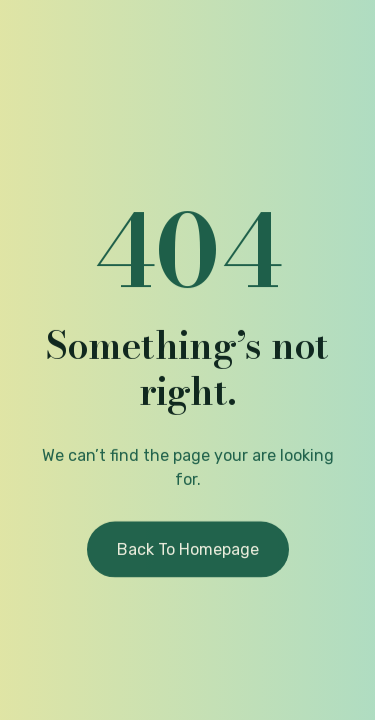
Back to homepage (188, 551)
